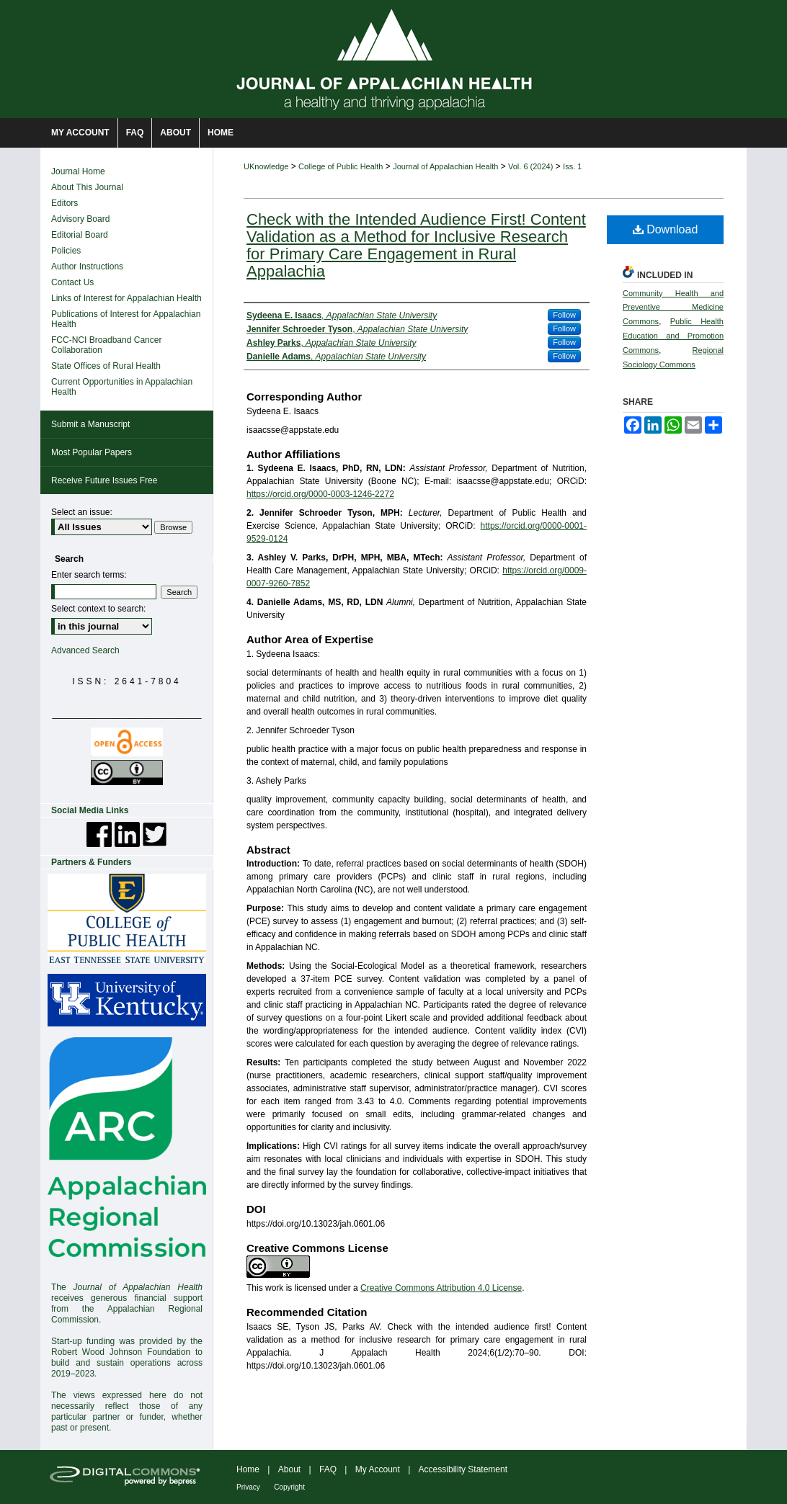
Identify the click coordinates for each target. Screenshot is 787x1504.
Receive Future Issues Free (104, 480)
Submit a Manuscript (90, 424)
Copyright (289, 1487)
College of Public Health (340, 166)
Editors (64, 203)
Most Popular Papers (91, 452)
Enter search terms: (89, 575)
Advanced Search (85, 650)
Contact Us (72, 282)
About (289, 1469)
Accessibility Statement (463, 1469)
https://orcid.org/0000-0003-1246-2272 (320, 494)
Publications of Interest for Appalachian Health (125, 319)
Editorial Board (79, 235)
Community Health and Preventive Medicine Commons (673, 307)
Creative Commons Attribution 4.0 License (441, 1288)
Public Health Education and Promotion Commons (673, 335)
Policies (66, 251)
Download (665, 229)
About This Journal (87, 187)
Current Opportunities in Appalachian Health (121, 387)
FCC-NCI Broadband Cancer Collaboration (106, 345)
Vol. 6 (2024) (530, 166)
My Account (377, 1469)
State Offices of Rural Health (106, 366)
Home (247, 1469)
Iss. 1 (572, 166)
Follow (564, 314)
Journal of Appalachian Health (445, 166)
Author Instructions (87, 266)
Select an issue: (81, 512)
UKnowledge (266, 166)
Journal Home (78, 171)
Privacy (248, 1487)
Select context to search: (98, 609)
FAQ (328, 1469)
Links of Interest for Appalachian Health (126, 298)
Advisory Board (80, 219)
